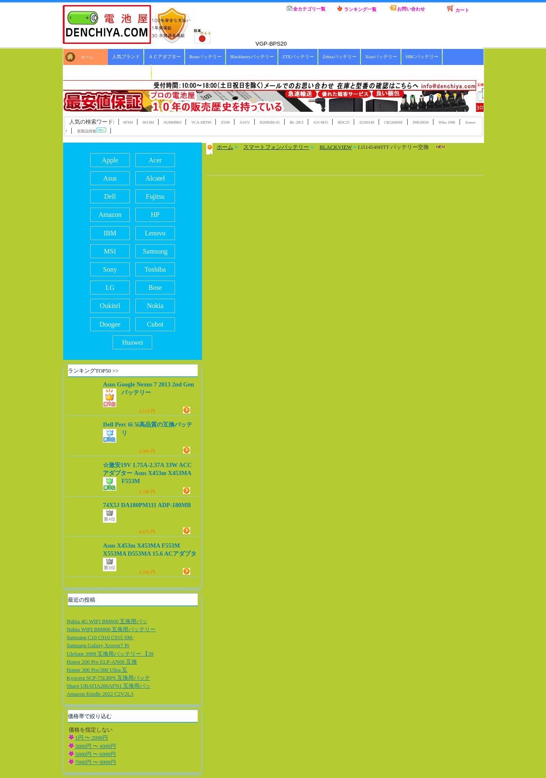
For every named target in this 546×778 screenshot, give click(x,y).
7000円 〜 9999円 (95, 762)
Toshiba (155, 269)
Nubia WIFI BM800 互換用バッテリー (111, 629)
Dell (110, 196)
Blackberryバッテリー (252, 56)
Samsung (155, 251)
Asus (110, 178)
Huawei (132, 342)
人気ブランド (126, 56)
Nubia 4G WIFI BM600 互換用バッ (107, 621)
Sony (110, 269)
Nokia (155, 305)
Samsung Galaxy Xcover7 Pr (98, 645)
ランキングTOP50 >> (93, 370)
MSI (110, 251)
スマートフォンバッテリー (276, 147)
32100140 (366, 122)
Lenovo (155, 233)
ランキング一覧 (357, 8)
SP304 (127, 122)
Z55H (225, 122)
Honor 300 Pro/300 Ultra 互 (97, 670)
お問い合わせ (407, 8)
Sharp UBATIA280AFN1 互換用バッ (109, 686)
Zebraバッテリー (340, 56)
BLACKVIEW (336, 147)
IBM (110, 233)
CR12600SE (393, 122)
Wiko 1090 (446, 122)
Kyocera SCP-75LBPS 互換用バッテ (108, 678)
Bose (155, 287)
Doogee (110, 324)
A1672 (244, 122)
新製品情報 (91, 130)
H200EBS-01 (270, 122)
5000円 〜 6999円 (95, 754)
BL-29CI (296, 122)
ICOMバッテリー (130, 72)
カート (457, 9)
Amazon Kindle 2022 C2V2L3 (100, 694)
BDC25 (343, 122)
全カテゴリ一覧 (306, 8)
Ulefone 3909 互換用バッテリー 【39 (110, 654)
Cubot (155, 324)
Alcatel (155, 178)
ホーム (255, 8)
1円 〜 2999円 (91, 738)
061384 (148, 122)
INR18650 (421, 122)
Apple (110, 160)
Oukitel (110, 305)
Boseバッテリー (205, 56)
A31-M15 (320, 122)
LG (109, 287)
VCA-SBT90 (201, 122)
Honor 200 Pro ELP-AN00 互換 (102, 662)
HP (155, 214)
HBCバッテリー (422, 56)
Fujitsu (155, 196)
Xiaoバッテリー (381, 56)
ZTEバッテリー (298, 56)
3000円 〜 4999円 (95, 746)
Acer (155, 160)
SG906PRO (172, 122)
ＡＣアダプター (164, 56)
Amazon (110, 214)
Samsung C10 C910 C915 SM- (100, 637)
